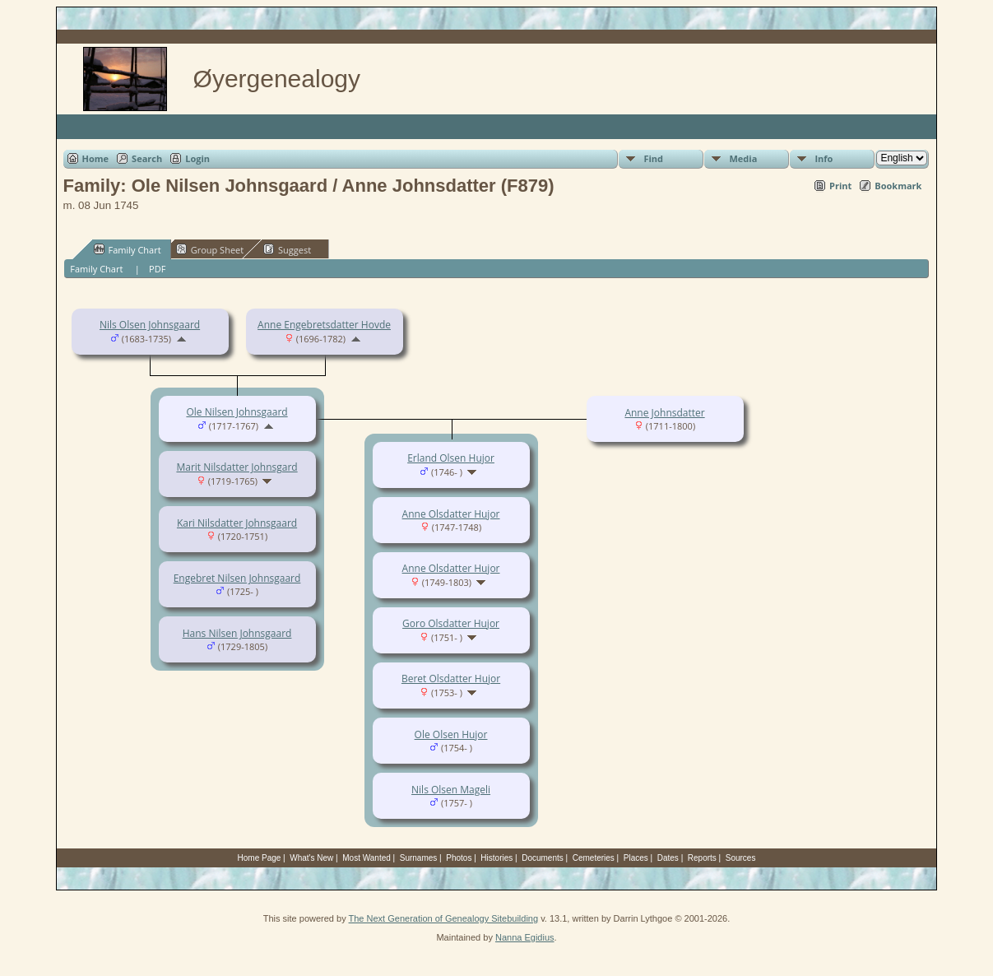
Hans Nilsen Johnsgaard (237, 633)
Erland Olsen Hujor (450, 458)
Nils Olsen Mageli (450, 790)
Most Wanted (366, 857)
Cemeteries (594, 857)
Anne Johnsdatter (664, 413)
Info (823, 158)
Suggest (287, 249)
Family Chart (127, 249)
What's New (311, 857)
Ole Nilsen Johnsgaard (236, 412)
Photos (458, 857)
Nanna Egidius (525, 937)
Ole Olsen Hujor (451, 734)
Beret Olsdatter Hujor (450, 679)
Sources (741, 857)
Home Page (259, 857)
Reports (702, 857)
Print (840, 185)
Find (653, 158)
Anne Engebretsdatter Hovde (324, 325)
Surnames (419, 857)
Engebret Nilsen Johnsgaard (237, 578)
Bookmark (898, 185)
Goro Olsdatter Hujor (450, 623)
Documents (543, 857)
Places (636, 857)
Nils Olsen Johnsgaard (150, 325)
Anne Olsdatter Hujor (451, 514)
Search (147, 158)
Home (95, 158)
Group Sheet (210, 249)
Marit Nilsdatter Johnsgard (236, 467)
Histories (496, 857)
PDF (157, 269)
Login (197, 158)
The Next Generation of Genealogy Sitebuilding (444, 918)
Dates (668, 857)
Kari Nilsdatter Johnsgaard (237, 523)
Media (743, 158)
